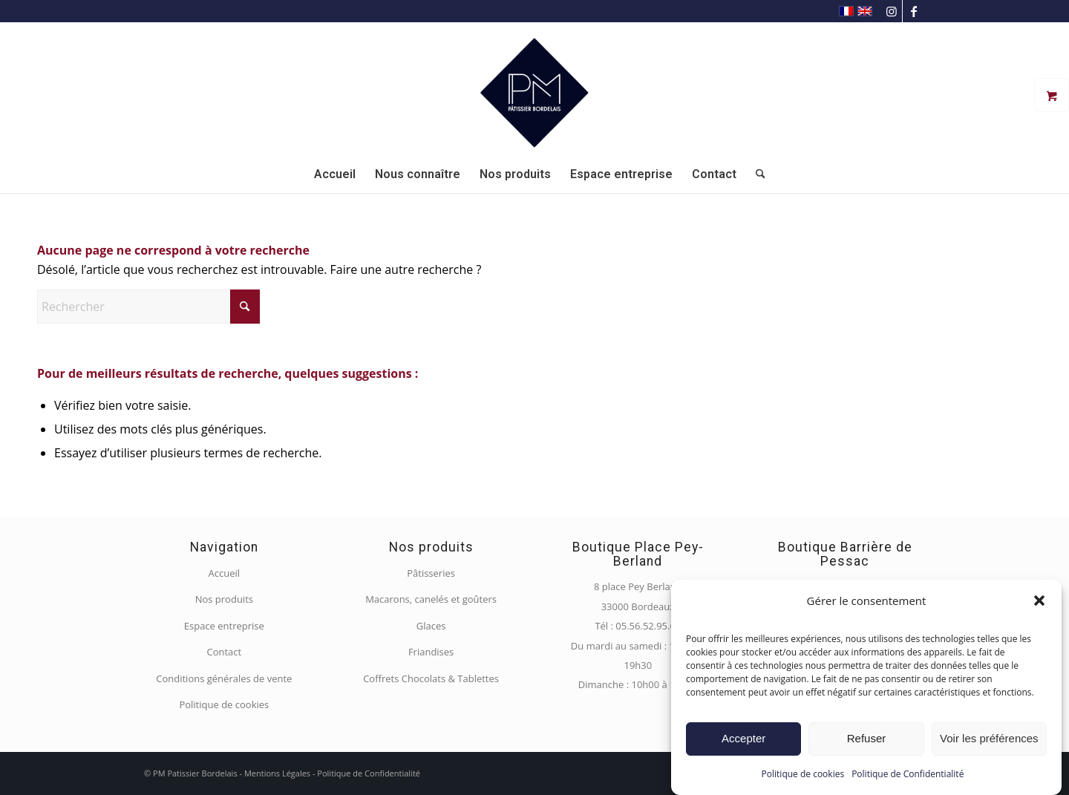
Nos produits (224, 599)
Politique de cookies (803, 774)
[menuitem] (334, 174)
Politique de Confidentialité (907, 774)
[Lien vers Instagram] (891, 11)
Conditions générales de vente (224, 678)
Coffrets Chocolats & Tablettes (431, 678)
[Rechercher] (755, 174)
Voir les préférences (989, 738)
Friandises (431, 651)
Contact (223, 651)
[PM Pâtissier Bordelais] (534, 89)
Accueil (225, 573)
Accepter (743, 738)
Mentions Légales (277, 773)
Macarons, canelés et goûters (431, 599)
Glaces (431, 625)
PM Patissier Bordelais (195, 773)
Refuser (866, 738)
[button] (1039, 600)
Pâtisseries (431, 573)
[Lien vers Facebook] (914, 11)
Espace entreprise (224, 625)
